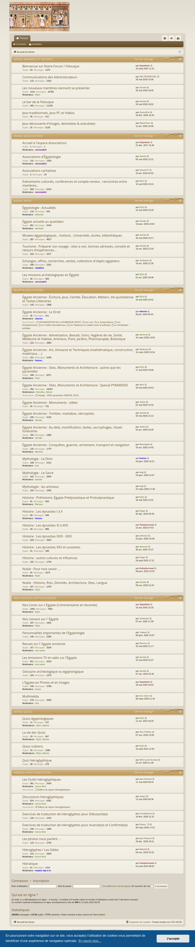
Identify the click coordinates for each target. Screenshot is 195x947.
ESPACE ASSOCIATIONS (28, 136)
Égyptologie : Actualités (39, 208)
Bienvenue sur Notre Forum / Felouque (50, 66)
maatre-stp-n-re (43, 870)
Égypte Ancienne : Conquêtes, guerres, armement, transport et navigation (76, 445)
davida (142, 87)
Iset (37, 465)
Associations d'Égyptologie (41, 157)
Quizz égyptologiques (37, 718)
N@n (37, 95)
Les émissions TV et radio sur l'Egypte (49, 658)
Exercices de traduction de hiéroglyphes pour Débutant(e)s (65, 814)
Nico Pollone (145, 732)
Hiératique (30, 863)
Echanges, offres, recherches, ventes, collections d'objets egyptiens (71, 261)
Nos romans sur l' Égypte (40, 619)
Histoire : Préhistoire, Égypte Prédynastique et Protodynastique (68, 497)
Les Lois (87, 322)
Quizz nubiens (32, 746)
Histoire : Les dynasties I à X (42, 511)
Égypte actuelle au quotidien (43, 221)
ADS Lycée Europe (148, 760)
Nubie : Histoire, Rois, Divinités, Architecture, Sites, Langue (64, 583)
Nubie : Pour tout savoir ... (41, 569)
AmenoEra (144, 112)
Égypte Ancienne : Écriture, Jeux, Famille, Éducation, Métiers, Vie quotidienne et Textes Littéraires (78, 299)
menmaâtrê (41, 150)
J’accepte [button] (173, 938)
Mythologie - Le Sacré (37, 473)
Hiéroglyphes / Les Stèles (40, 850)
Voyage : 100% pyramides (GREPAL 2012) (57, 395)
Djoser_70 (144, 824)
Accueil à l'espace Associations (44, 143)
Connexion (21, 44)
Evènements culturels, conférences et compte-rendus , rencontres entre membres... (74, 183)
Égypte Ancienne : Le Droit (41, 312)
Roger (142, 511)
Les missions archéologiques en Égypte (50, 275)
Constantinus (145, 813)
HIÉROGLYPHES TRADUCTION (32, 772)
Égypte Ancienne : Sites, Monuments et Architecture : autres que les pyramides (71, 369)
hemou (38, 360)
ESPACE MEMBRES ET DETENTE (33, 59)
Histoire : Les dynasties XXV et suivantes (51, 547)
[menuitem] (165, 38)
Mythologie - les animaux (40, 487)
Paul (37, 378)
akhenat (39, 214)
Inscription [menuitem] (179, 39)
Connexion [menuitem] (172, 39)
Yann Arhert (99, 914)
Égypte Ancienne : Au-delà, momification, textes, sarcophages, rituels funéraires (72, 429)
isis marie (40, 650)
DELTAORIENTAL (148, 76)
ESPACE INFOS (23, 201)
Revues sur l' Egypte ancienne (43, 644)
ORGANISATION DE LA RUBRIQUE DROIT (58, 322)
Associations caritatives (39, 170)
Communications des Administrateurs (49, 77)
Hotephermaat (146, 525)
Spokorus (143, 349)
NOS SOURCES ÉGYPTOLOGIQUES (35, 598)
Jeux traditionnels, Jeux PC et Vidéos (48, 113)
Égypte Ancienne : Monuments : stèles (50, 402)
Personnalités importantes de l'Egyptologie (53, 633)
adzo (141, 384)
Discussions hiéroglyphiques (43, 797)
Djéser (49, 392)
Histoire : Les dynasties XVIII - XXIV (47, 536)
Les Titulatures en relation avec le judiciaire (88, 325)
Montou (39, 452)
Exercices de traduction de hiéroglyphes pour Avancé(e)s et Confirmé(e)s (75, 825)
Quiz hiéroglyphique (37, 760)
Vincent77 (144, 170)
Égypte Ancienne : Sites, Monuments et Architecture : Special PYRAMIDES (75, 385)
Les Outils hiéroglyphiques (41, 779)
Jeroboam (144, 260)
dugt (141, 472)
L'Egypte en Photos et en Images (45, 682)
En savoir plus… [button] (90, 941)
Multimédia (30, 696)
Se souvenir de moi (142, 886)
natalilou (39, 268)
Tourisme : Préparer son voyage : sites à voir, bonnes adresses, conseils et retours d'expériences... (76, 248)
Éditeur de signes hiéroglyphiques (52, 789)
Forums (24, 38)
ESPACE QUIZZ (23, 712)
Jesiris (142, 402)
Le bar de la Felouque (38, 102)
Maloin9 (143, 849)
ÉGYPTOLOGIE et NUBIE (29, 290)
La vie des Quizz (33, 732)
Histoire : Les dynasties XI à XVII (45, 525)
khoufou (40, 392)
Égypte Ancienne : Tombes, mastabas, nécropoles (58, 413)
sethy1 (142, 427)
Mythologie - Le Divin (37, 459)
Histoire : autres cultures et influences (50, 558)
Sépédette (144, 65)
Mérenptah (144, 444)
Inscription (37, 44)
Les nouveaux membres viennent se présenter (56, 88)
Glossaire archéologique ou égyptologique (53, 671)
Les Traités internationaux (52, 325)
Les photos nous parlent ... (41, 839)
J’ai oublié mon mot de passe (116, 886)
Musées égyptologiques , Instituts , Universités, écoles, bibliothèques (72, 235)
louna (38, 689)
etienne (39, 318)
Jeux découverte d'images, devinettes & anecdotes (58, 123)
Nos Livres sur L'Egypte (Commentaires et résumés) (59, 605)
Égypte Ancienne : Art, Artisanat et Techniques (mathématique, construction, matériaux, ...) (77, 352)
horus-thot (40, 786)
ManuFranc (144, 123)
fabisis (45, 725)
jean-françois (145, 779)
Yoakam (143, 632)
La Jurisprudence (103, 322)
